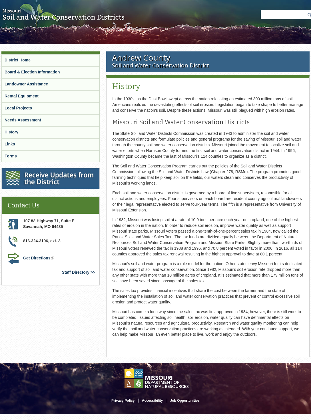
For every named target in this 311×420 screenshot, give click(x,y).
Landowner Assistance (26, 84)
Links (10, 144)
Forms (11, 156)
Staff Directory (75, 272)
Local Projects (18, 108)
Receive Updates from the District (33, 170)
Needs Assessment (23, 120)
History (11, 132)
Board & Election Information (32, 72)
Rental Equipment (22, 96)
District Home (18, 60)
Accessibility (152, 401)
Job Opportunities (185, 401)
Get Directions (38, 258)
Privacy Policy (123, 401)
